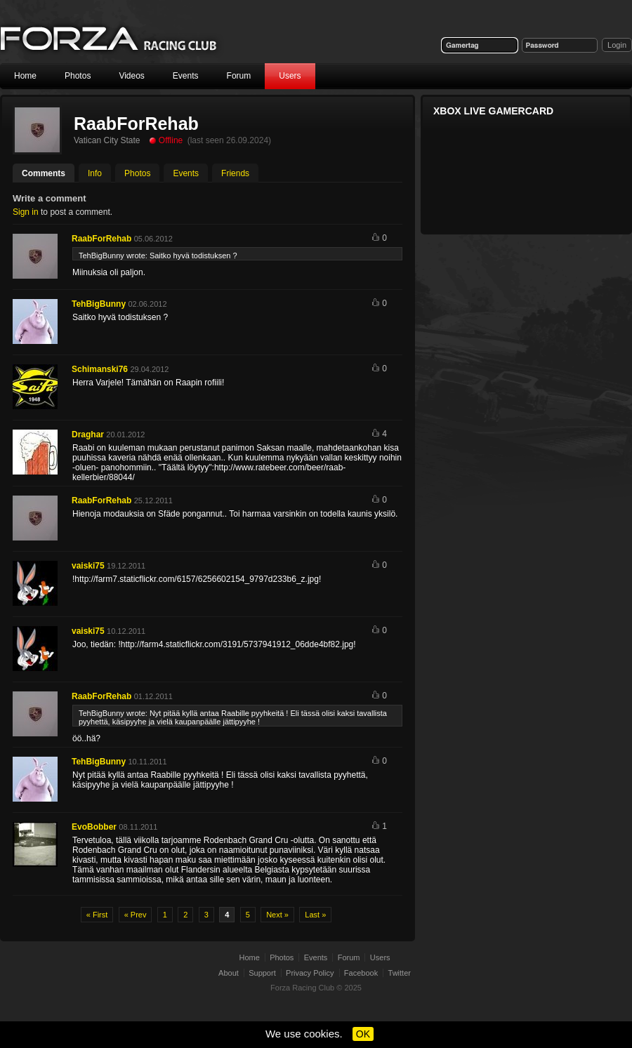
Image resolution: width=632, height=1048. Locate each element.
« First (97, 914)
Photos (78, 76)
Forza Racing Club (302, 987)
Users (290, 76)
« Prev (135, 914)
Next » (277, 914)
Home (25, 76)
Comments (43, 173)
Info (95, 173)
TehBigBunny (99, 304)
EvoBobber (94, 827)
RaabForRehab (101, 239)
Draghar (88, 434)
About (228, 973)
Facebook (361, 973)
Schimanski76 (100, 369)
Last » (315, 914)
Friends (235, 173)
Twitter (399, 973)
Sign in (26, 212)
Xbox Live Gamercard (493, 111)
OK (363, 1034)
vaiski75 (88, 566)
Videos (131, 76)
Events (186, 76)
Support (262, 973)
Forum (239, 76)
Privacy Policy (310, 973)
